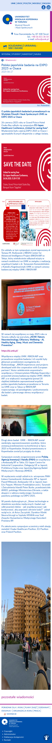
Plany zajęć (31, 708)
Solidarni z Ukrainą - (22, 47)
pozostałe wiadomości (17, 697)
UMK (13, 3)
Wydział (6, 54)
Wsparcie (12, 714)
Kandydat (27, 54)
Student (16, 54)
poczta (27, 3)
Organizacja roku (22, 711)
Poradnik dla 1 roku (12, 708)
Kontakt (7, 740)
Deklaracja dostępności (14, 737)
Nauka (37, 54)
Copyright (8, 731)
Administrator (10, 734)
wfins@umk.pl (42, 39)
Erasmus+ (7, 711)
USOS (19, 3)
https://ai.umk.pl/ (9, 351)
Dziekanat (44, 708)
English (46, 3)
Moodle (36, 3)
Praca (37, 711)
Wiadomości (11, 60)
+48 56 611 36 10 (40, 37)
